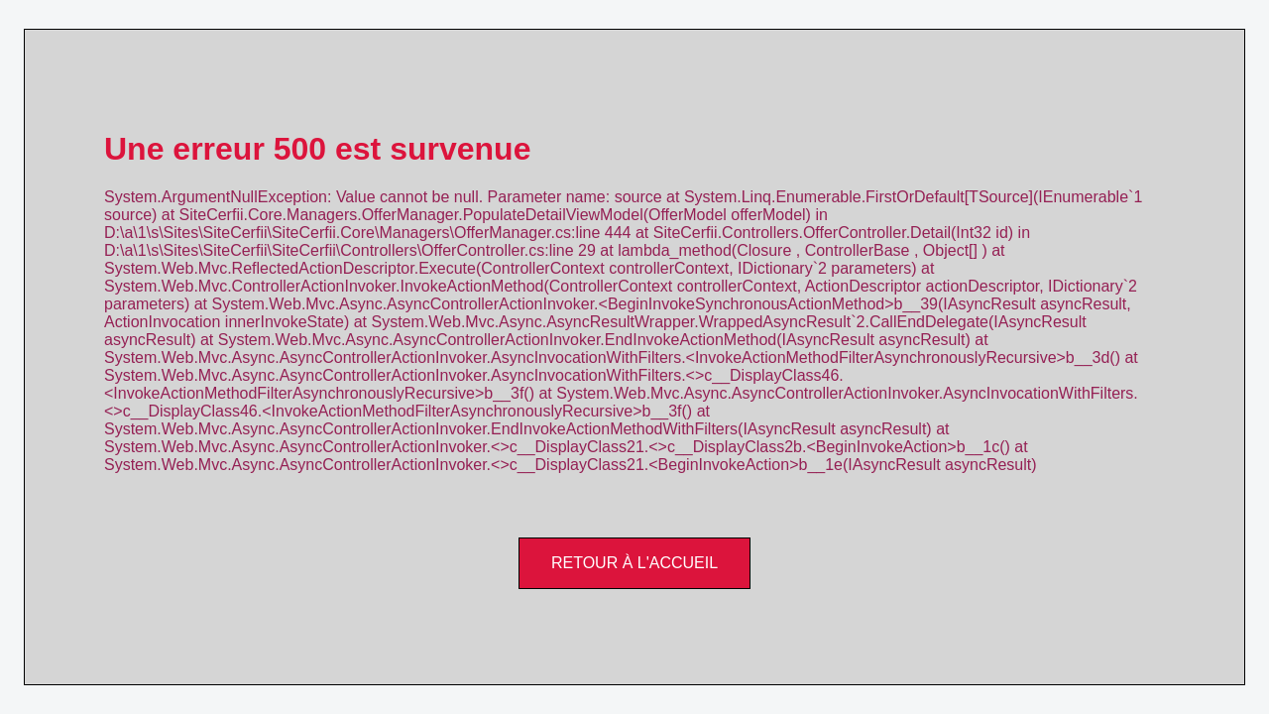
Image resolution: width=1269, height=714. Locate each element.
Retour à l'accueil (634, 562)
